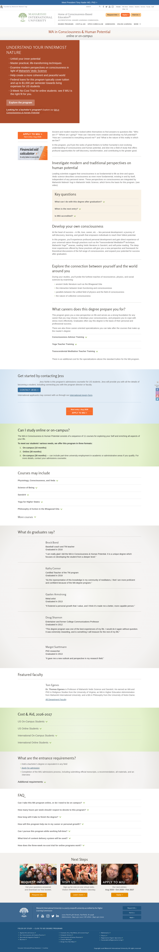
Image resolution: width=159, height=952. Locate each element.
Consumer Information (24, 948)
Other (125, 9)
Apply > (119, 895)
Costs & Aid (80, 24)
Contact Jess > (29, 390)
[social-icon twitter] (106, 6)
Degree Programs (65, 24)
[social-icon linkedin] (58, 916)
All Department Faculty (56, 699)
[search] (93, 7)
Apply (125, 15)
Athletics (131, 7)
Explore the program (20, 102)
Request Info (113, 15)
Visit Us (136, 15)
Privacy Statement (36, 948)
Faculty (148, 7)
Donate (118, 7)
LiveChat (45, 948)
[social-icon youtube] (109, 6)
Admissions (110, 24)
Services (143, 7)
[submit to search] (100, 6)
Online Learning (124, 24)
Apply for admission (31, 768)
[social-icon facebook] (103, 6)
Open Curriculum (95, 24)
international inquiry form (81, 395)
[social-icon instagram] (112, 6)
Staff (152, 7)
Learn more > (79, 895)
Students (137, 7)
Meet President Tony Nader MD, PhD (79, 2)
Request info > (38, 895)
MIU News (125, 7)
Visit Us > (132, 913)
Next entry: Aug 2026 (32, 135)
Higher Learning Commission (85, 20)
